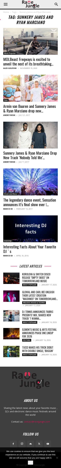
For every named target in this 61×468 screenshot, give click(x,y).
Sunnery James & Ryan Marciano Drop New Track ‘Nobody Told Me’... (30, 155)
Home (6, 12)
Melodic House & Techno (34, 302)
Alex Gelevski (10, 68)
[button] (5, 4)
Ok (30, 462)
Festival (26, 340)
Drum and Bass (10, 194)
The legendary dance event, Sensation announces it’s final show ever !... (29, 202)
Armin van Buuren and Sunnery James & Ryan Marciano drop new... (29, 108)
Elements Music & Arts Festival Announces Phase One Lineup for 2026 (39, 333)
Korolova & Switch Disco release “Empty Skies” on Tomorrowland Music (36, 277)
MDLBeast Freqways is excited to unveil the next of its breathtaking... (28, 61)
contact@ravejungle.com (37, 421)
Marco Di (8, 209)
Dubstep (8, 241)
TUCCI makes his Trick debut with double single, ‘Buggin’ (37, 349)
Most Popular (10, 53)
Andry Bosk (9, 115)
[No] (57, 457)
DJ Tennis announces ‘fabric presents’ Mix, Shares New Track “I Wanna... (37, 315)
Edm (6, 100)
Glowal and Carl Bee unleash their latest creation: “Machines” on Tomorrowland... (40, 295)
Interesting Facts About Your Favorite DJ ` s (29, 249)
